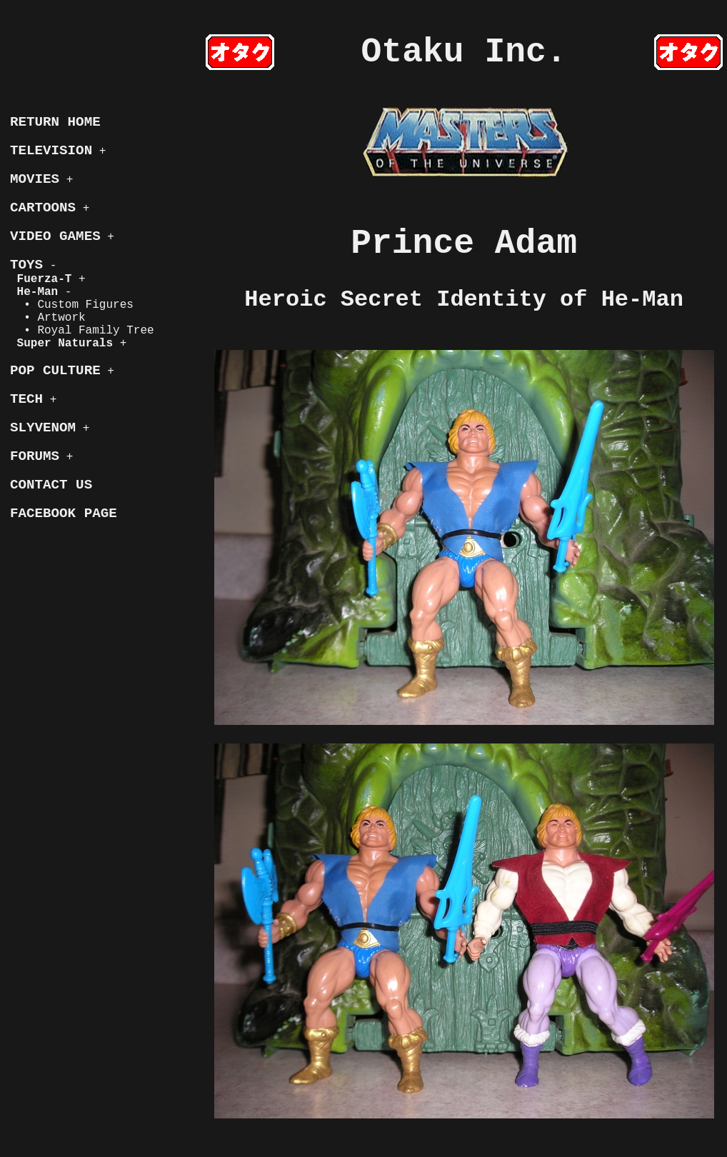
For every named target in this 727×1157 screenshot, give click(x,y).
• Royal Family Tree (82, 330)
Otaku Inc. (464, 52)
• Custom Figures (72, 305)
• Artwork (48, 317)
